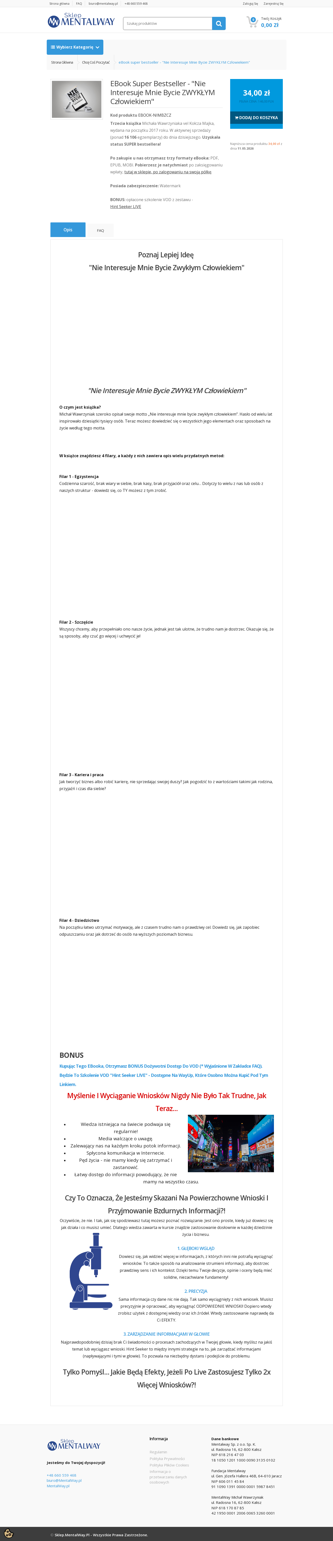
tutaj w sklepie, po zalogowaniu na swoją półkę (167, 172)
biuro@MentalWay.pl (64, 1478)
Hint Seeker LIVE (125, 206)
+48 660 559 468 (143, 3)
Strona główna (61, 3)
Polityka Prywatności (167, 1456)
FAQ (82, 3)
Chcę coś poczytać (96, 62)
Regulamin (158, 1450)
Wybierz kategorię (72, 47)
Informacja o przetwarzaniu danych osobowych (168, 1475)
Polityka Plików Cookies (169, 1463)
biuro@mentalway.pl (108, 3)
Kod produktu (123, 115)
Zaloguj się (247, 3)
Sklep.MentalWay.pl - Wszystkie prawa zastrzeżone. (101, 1533)
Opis (69, 230)
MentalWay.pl (58, 1484)
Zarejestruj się (272, 3)
